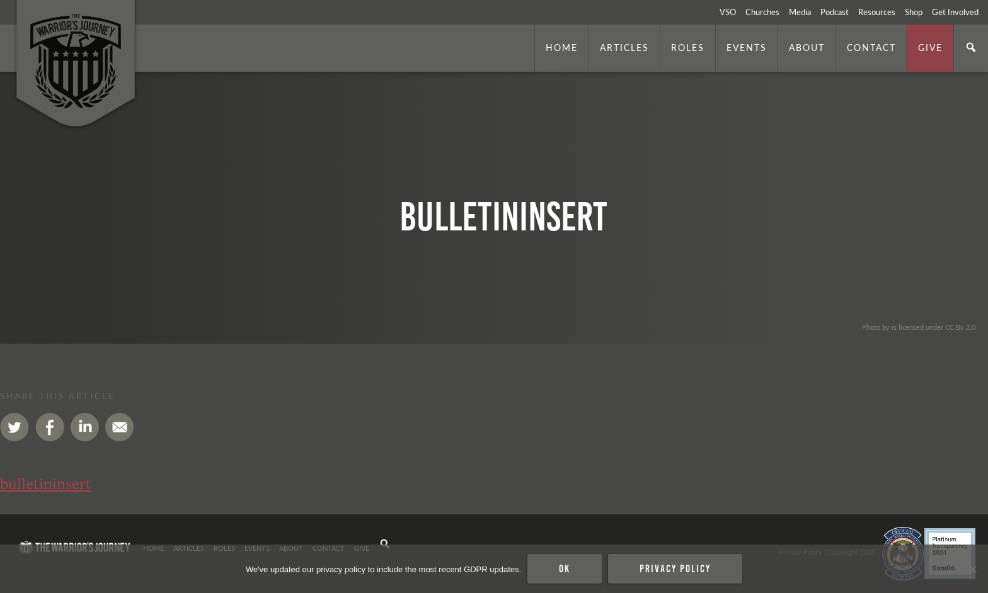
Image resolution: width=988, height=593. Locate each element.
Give (930, 47)
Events (747, 47)
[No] (972, 569)
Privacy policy (675, 568)
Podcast (834, 12)
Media (800, 12)
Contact (871, 47)
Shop (913, 12)
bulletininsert (45, 484)
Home (562, 47)
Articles (624, 47)
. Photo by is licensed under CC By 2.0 (916, 327)
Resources (876, 12)
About (807, 47)
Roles (687, 47)
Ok (564, 568)
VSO (728, 12)
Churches (762, 12)
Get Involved (955, 12)
